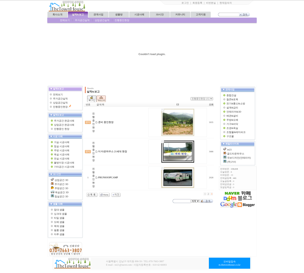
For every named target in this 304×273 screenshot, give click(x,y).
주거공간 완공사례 (64, 120)
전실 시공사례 (61, 158)
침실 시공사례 (61, 146)
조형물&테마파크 (235, 132)
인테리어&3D (233, 111)
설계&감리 (232, 107)
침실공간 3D (61, 196)
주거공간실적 (82, 20)
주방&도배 (232, 119)
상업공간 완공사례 (64, 124)
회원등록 (197, 2)
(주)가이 (231, 161)
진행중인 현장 (61, 128)
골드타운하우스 (235, 153)
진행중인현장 (122, 20)
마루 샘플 (59, 234)
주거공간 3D (61, 184)
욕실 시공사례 (61, 154)
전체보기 (65, 20)
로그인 (185, 2)
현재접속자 (226, 2)
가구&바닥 (232, 124)
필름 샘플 (59, 230)
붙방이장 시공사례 (64, 162)
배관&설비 (232, 115)
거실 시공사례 (61, 142)
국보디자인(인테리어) (239, 157)
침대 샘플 (59, 209)
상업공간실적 (102, 20)
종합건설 (231, 95)
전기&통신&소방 (235, 103)
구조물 (230, 136)
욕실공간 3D (62, 192)
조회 (211, 104)
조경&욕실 (232, 128)
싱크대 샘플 (60, 213)
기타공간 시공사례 (64, 166)
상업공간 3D (61, 180)
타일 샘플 (59, 218)
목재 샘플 (59, 226)
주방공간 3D (61, 188)
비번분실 (211, 2)
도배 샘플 (59, 222)
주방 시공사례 (61, 150)
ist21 (229, 149)
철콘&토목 (232, 99)
